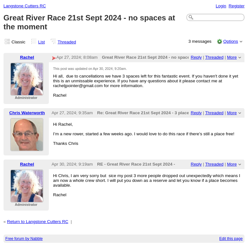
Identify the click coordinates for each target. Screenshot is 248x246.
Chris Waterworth (27, 112)
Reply (196, 57)
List (41, 42)
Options (230, 41)
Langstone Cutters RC (25, 6)
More (232, 57)
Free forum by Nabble (24, 238)
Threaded (67, 42)
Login (221, 6)
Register (236, 6)
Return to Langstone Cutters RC (37, 221)
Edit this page (231, 238)
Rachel (27, 57)
